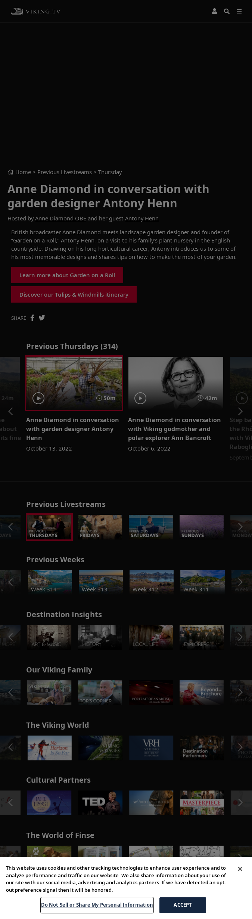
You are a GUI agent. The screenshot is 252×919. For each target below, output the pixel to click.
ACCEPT (183, 904)
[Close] (240, 869)
